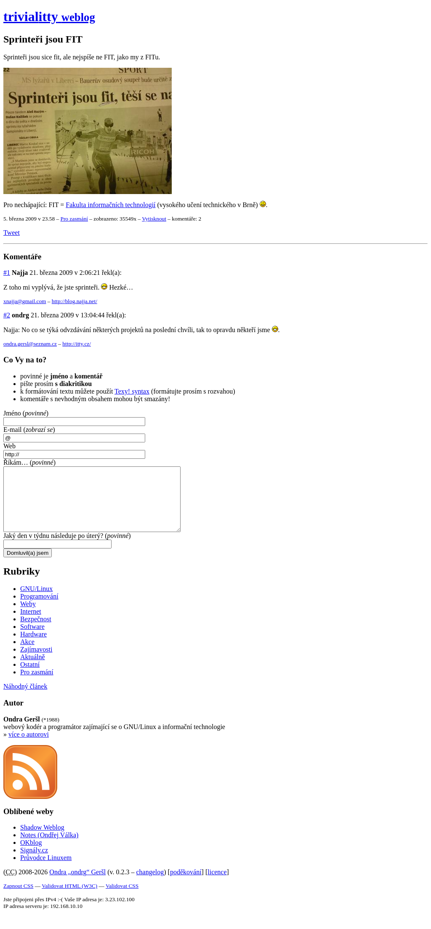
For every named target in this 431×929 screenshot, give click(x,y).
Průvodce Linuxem (46, 870)
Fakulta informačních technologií (110, 204)
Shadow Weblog (42, 840)
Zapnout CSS (18, 898)
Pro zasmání (74, 219)
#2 (6, 315)
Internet (30, 624)
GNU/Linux (36, 601)
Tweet (11, 232)
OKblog (31, 855)
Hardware (33, 646)
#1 (6, 272)
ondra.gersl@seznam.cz (30, 344)
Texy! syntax (131, 391)
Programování (39, 608)
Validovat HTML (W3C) (69, 898)
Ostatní (30, 677)
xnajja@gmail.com (24, 301)
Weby (28, 616)
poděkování (186, 884)
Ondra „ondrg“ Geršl (77, 884)
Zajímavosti (36, 661)
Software (32, 639)
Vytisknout (154, 219)
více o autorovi (28, 747)
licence (217, 884)
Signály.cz (34, 862)
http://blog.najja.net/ (74, 301)
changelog (150, 884)
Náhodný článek (25, 699)
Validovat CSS (122, 898)
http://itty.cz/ (76, 344)
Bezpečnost (35, 631)
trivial (49, 16)
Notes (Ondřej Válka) (49, 847)
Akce (27, 654)
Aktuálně (32, 669)
